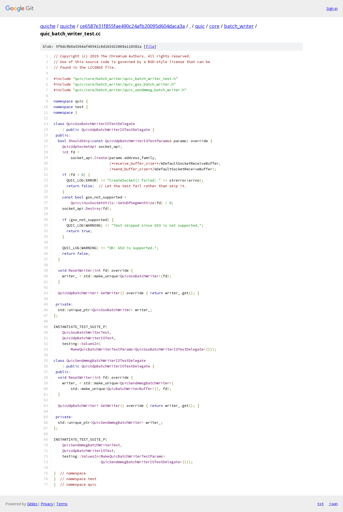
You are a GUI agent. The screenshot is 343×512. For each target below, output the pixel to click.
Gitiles (32, 503)
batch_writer (239, 26)
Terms (62, 503)
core (214, 26)
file (150, 46)
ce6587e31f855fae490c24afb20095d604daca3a (132, 26)
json (333, 503)
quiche (47, 26)
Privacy (47, 503)
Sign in (332, 8)
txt (320, 503)
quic (200, 26)
